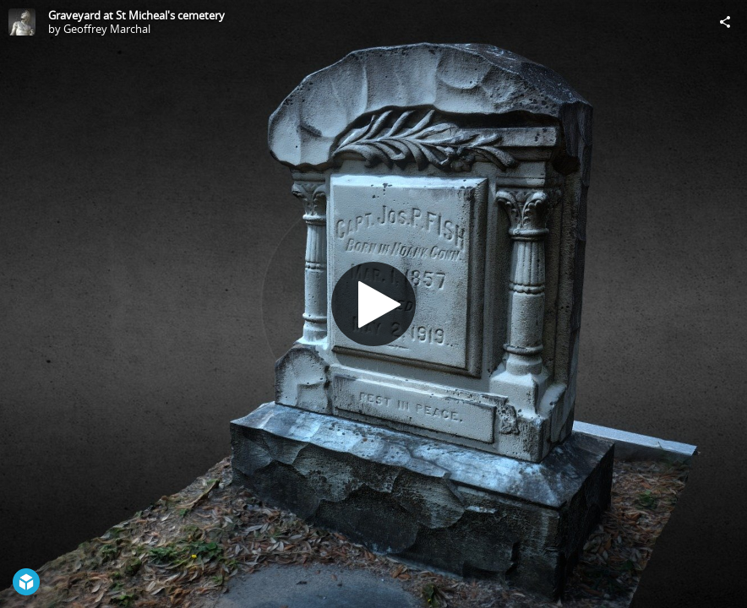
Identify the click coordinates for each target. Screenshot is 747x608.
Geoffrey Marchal (106, 28)
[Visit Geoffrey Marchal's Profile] (21, 21)
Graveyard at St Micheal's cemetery (136, 15)
